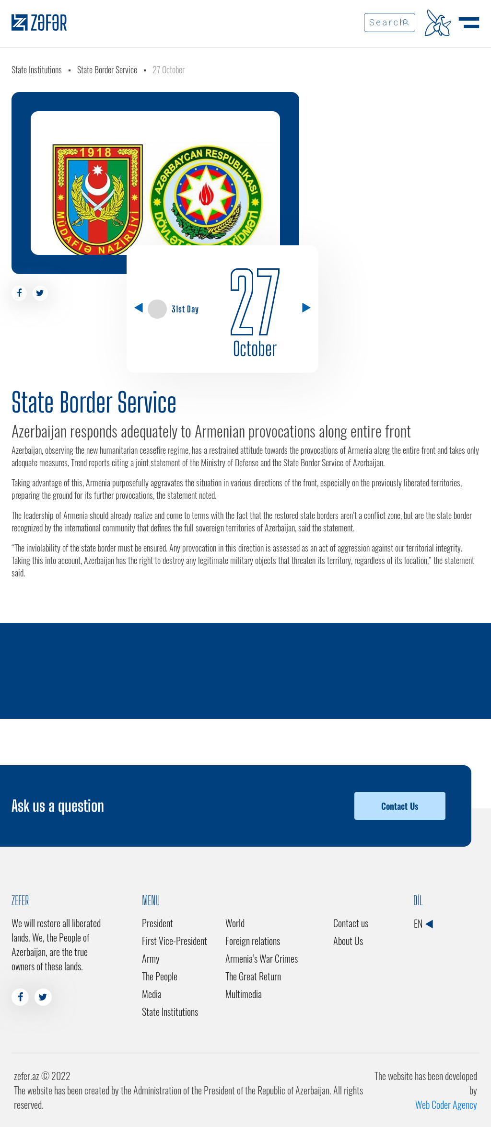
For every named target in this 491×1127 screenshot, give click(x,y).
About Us (348, 940)
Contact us (350, 923)
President (157, 923)
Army (151, 958)
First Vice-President (174, 940)
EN (423, 923)
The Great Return (253, 976)
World (235, 923)
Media (152, 994)
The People (159, 976)
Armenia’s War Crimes (261, 958)
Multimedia (243, 994)
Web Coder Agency (446, 1104)
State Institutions (37, 69)
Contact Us (399, 806)
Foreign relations (252, 940)
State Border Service (107, 69)
